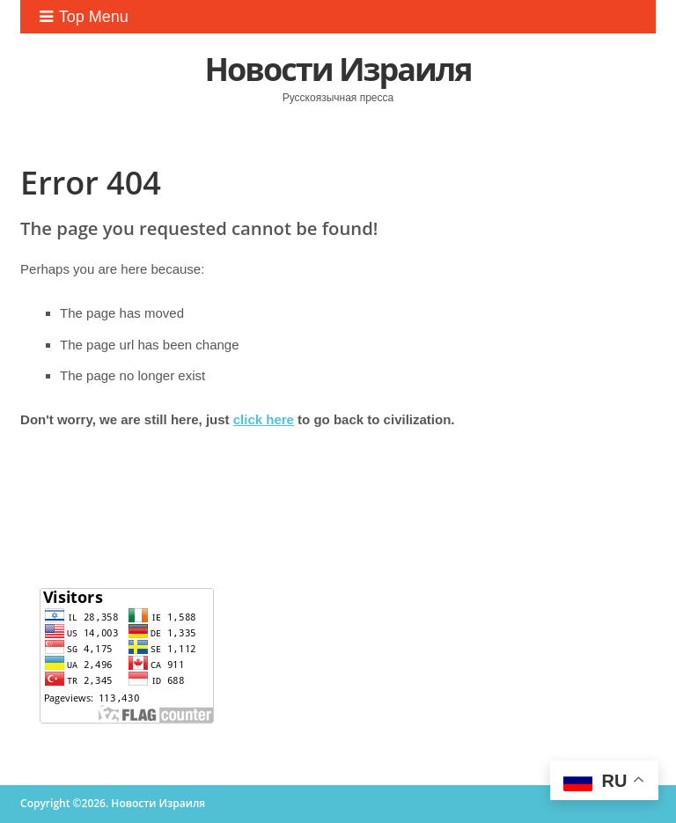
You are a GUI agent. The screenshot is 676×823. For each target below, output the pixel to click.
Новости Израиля (337, 69)
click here (263, 419)
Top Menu (84, 17)
